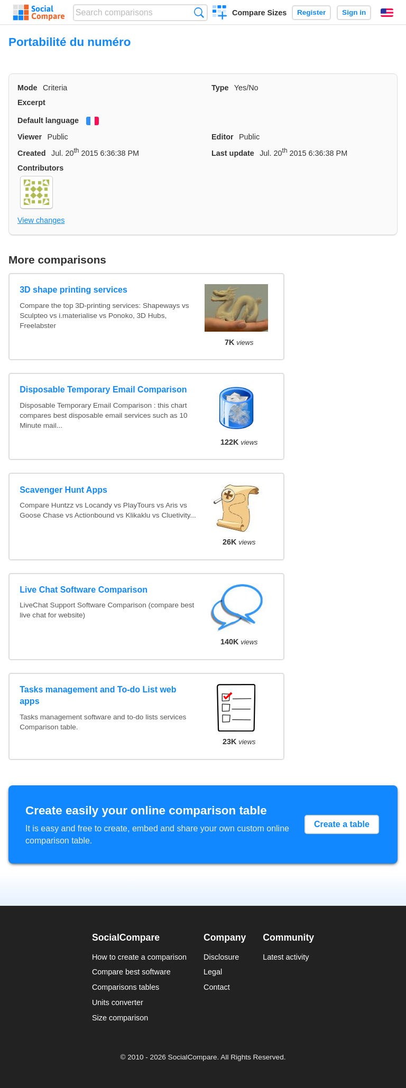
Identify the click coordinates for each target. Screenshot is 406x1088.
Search (199, 12)
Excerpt (31, 102)
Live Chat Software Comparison (83, 589)
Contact (217, 987)
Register (311, 12)
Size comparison (120, 1018)
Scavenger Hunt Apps (63, 489)
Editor (222, 137)
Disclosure (221, 957)
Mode (27, 87)
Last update (232, 153)
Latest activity (286, 957)
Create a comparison (220, 14)
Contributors (40, 168)
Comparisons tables (125, 987)
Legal (213, 972)
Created (31, 153)
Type (220, 87)
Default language (48, 120)
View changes (40, 220)
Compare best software (131, 972)
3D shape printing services (73, 289)
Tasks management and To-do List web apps (98, 695)
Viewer (29, 137)
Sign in (354, 12)
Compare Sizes (259, 12)
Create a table (342, 824)
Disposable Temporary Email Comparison (103, 389)
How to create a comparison (139, 957)
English (387, 12)
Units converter (117, 1002)
